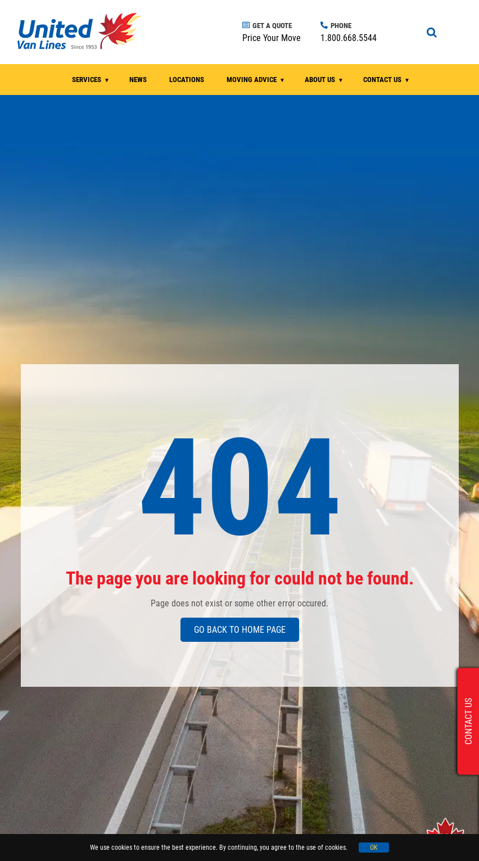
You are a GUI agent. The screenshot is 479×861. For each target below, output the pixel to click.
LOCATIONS (186, 79)
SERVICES (86, 79)
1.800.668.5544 (348, 38)
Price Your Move (271, 38)
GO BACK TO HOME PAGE (240, 629)
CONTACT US (382, 79)
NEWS (138, 79)
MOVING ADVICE (252, 79)
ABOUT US (320, 79)
